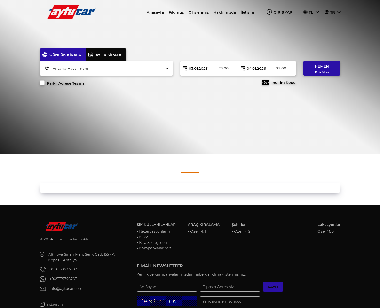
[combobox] (109, 68)
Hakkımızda (225, 12)
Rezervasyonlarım (155, 231)
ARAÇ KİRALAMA (204, 224)
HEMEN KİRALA (322, 69)
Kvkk (143, 237)
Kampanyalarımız (155, 248)
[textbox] (109, 68)
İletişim (247, 12)
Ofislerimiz (199, 12)
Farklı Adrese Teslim (65, 83)
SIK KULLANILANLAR (156, 224)
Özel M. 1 (198, 231)
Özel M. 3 (325, 231)
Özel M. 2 (242, 231)
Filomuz (176, 12)
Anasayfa (155, 12)
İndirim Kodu (283, 82)
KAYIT (273, 287)
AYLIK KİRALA (108, 55)
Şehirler (238, 224)
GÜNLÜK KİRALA (65, 55)
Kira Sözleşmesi (153, 242)
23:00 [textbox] (224, 68)
